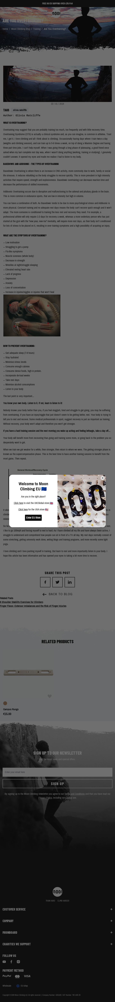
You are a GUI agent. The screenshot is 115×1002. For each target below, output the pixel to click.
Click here (18, 503)
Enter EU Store (33, 517)
